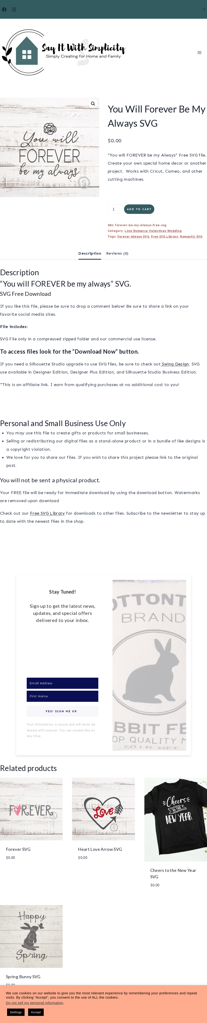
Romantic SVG (191, 236)
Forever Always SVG (133, 236)
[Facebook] (4, 9)
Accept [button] (36, 1012)
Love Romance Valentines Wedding (153, 231)
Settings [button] (16, 1012)
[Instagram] (14, 9)
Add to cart (139, 209)
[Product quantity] (115, 209)
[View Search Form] (204, 9)
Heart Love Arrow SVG (100, 849)
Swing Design (175, 364)
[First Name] (62, 696)
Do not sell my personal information (34, 1003)
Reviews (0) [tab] (117, 253)
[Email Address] (62, 683)
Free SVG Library (164, 236)
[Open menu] (199, 52)
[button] (93, 103)
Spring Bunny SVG (23, 976)
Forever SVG (18, 849)
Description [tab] (89, 253)
